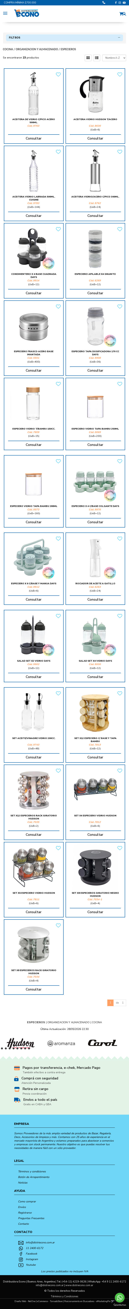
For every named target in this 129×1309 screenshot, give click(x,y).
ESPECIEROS (68, 49)
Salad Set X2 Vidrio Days (33, 660)
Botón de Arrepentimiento (33, 1177)
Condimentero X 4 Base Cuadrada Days (33, 275)
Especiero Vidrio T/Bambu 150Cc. (33, 428)
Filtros (64, 37)
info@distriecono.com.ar (40, 1242)
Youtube (31, 1265)
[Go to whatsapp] (120, 1297)
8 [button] (30, 1049)
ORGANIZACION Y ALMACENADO (37, 49)
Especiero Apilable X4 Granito (95, 274)
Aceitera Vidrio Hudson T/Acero (95, 119)
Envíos (22, 1207)
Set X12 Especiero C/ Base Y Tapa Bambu (95, 740)
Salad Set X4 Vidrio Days (95, 660)
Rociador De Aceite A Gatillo (95, 583)
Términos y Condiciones (64, 1296)
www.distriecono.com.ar (79, 1285)
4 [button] (14, 1049)
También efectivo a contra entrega (44, 1072)
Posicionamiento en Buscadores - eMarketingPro (87, 1301)
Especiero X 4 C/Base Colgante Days (95, 506)
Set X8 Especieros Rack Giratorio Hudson (33, 972)
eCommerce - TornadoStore (49, 1301)
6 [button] (22, 1049)
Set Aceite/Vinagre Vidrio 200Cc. (33, 738)
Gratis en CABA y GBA (37, 1104)
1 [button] (3, 1049)
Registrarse (25, 1213)
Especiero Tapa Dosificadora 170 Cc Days (95, 353)
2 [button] (7, 1049)
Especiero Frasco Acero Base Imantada (33, 353)
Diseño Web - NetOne (25, 1301)
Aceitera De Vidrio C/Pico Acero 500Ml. (33, 121)
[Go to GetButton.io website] (120, 1305)
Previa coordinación (35, 1094)
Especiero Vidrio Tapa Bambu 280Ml (33, 506)
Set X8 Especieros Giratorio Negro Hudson (95, 894)
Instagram (32, 1259)
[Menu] (6, 13)
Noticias (22, 1182)
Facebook (31, 1254)
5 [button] (18, 1049)
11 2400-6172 (34, 1248)
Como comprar (27, 1201)
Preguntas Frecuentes (31, 1218)
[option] (20, 1043)
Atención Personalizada (36, 1083)
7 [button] (26, 1049)
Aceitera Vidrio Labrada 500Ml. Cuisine (33, 198)
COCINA (8, 49)
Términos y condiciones (32, 1171)
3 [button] (11, 1049)
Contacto (23, 1224)
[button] (122, 13)
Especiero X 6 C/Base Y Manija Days (33, 583)
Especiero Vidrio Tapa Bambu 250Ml (95, 428)
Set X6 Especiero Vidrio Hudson (34, 892)
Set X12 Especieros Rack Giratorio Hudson (33, 817)
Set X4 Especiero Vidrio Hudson (95, 815)
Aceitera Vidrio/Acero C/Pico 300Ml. (95, 196)
